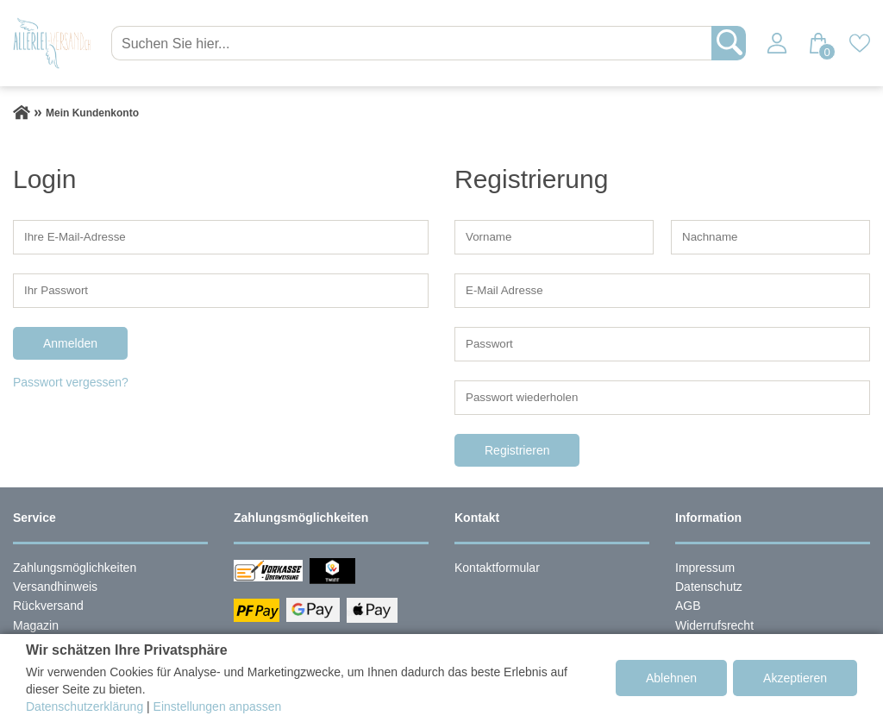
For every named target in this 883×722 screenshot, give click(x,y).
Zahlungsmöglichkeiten (74, 567)
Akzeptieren (795, 678)
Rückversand (48, 605)
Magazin (36, 625)
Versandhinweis (55, 586)
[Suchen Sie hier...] (413, 43)
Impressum (705, 567)
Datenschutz (708, 586)
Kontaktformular (497, 567)
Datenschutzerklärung (84, 706)
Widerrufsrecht (714, 625)
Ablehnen (671, 678)
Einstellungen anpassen (217, 706)
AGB (688, 605)
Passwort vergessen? (70, 382)
